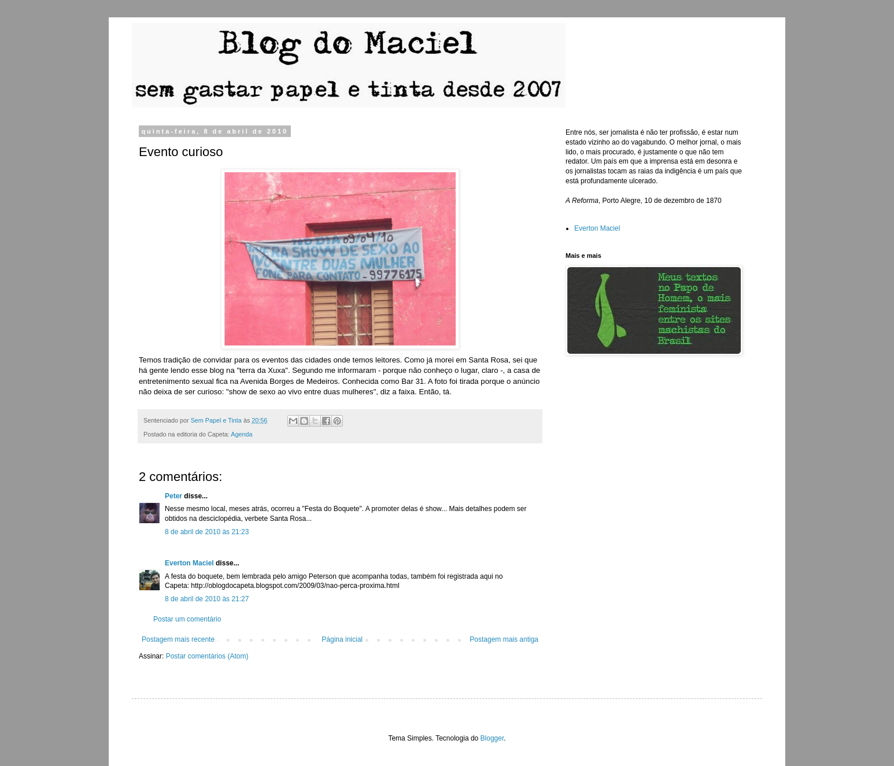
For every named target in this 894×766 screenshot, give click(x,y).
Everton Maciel (189, 563)
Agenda (241, 434)
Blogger (492, 738)
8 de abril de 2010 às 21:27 (207, 599)
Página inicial (342, 639)
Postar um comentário (187, 619)
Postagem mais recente (178, 639)
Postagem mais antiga (504, 639)
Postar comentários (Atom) (207, 656)
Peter (173, 496)
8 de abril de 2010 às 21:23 (207, 532)
